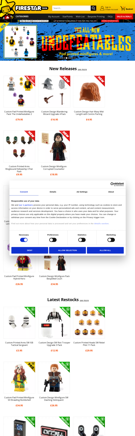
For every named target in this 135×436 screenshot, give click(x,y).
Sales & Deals (124, 16)
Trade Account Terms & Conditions (52, 404)
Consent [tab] (24, 192)
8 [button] (75, 58)
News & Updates (10, 388)
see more (82, 69)
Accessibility (7, 406)
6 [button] (70, 58)
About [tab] (111, 192)
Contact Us (40, 377)
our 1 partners (26, 205)
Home (5, 377)
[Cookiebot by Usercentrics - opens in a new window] (112, 184)
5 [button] (68, 58)
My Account (53, 16)
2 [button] (62, 58)
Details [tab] (53, 192)
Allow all (105, 250)
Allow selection (67, 250)
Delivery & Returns (11, 395)
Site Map (6, 414)
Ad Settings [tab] (82, 192)
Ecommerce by (123, 433)
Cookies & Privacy (10, 403)
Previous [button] (2, 42)
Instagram (84, 387)
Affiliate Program (43, 409)
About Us (6, 384)
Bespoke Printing (96, 16)
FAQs (110, 16)
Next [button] (132, 42)
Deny (29, 250)
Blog (4, 392)
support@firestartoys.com (47, 389)
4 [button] (66, 58)
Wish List (80, 16)
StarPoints (68, 16)
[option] (67, 42)
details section (101, 223)
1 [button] (60, 58)
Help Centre (40, 381)
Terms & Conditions (11, 399)
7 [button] (73, 58)
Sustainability (8, 410)
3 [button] (64, 58)
